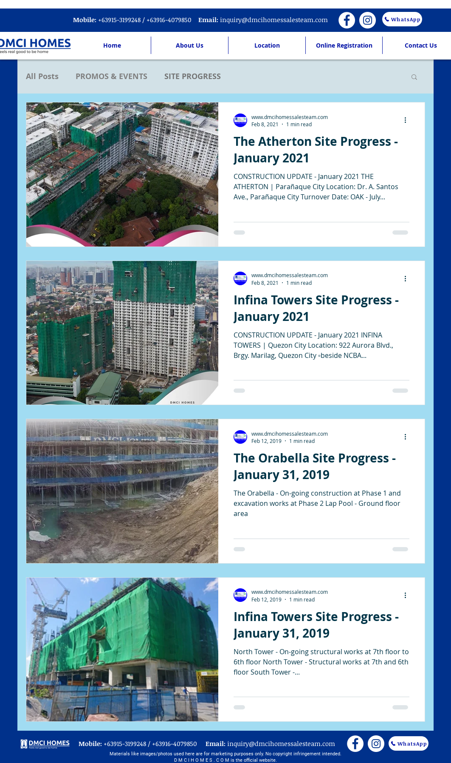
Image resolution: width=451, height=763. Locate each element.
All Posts (42, 76)
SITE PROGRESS (192, 76)
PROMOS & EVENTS (111, 76)
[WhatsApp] (402, 19)
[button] (414, 77)
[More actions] (408, 120)
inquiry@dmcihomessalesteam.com (274, 19)
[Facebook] (346, 20)
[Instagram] (367, 20)
